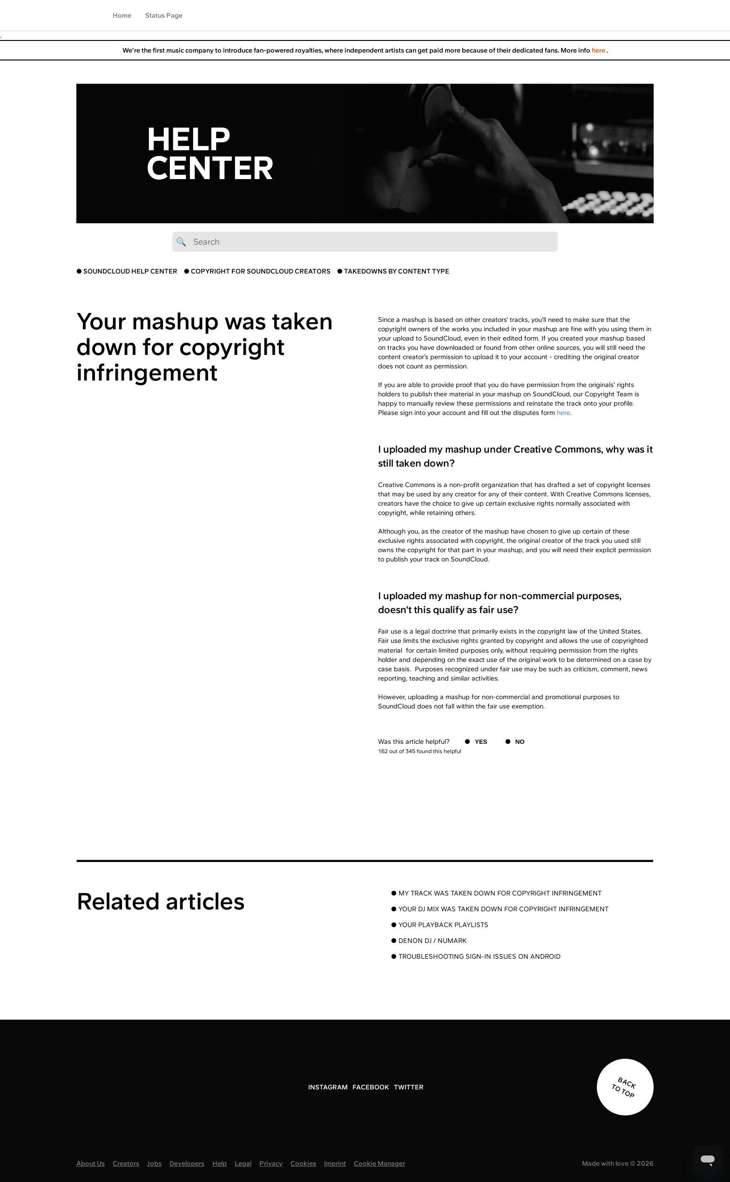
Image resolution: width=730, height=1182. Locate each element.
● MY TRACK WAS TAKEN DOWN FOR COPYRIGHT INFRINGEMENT (496, 893)
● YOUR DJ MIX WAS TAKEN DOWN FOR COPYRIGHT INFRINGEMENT (499, 909)
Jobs (154, 1163)
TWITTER (409, 1087)
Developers (186, 1163)
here (599, 50)
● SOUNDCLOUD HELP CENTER (126, 271)
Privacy (271, 1163)
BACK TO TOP (623, 1087)
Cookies (303, 1163)
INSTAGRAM (328, 1087)
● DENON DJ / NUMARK (428, 940)
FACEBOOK (370, 1087)
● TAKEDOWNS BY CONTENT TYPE (393, 271)
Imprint (335, 1163)
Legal (243, 1163)
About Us (90, 1163)
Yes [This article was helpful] (481, 741)
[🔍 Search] (365, 242)
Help (219, 1163)
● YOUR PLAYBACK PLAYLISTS (439, 924)
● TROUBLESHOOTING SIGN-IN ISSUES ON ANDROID (476, 956)
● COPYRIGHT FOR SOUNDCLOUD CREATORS (257, 271)
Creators (126, 1163)
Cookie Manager (379, 1163)
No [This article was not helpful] (520, 741)
